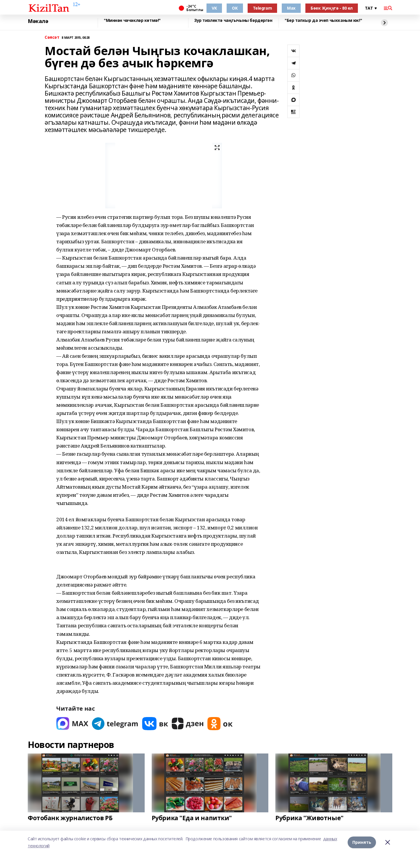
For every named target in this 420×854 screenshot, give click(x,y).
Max (291, 8)
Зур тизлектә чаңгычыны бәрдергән (233, 20)
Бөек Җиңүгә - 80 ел (332, 8)
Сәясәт (52, 37)
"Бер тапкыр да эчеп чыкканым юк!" (323, 20)
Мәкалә (38, 21)
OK (234, 8)
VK (214, 8)
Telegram (262, 8)
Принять (361, 842)
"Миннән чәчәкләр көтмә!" (132, 20)
